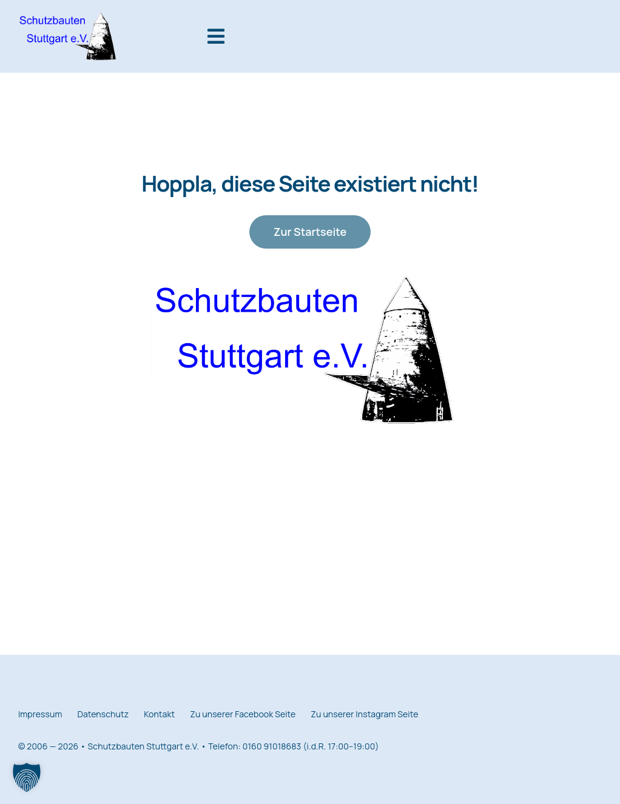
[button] (26, 777)
